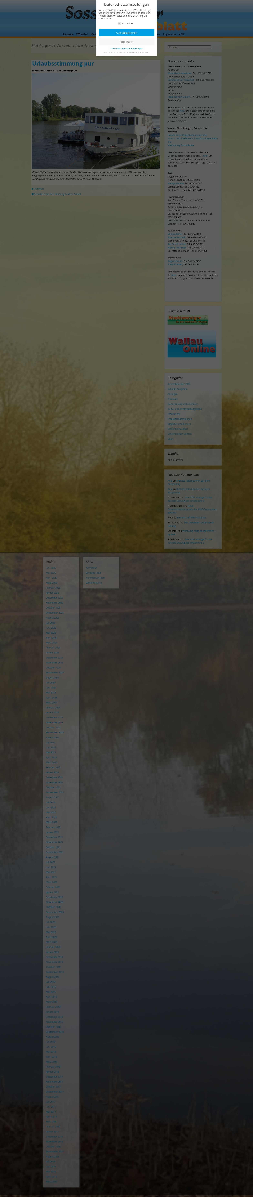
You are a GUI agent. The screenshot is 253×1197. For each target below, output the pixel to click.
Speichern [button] (126, 42)
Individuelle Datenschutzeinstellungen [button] (126, 48)
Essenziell (125, 23)
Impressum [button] (144, 52)
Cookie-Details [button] (110, 52)
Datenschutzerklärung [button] (128, 52)
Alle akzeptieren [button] (126, 33)
